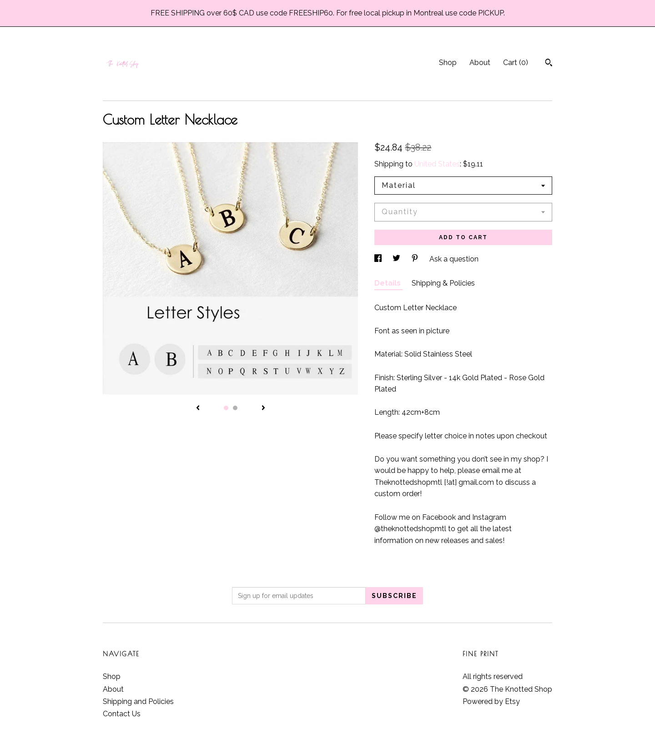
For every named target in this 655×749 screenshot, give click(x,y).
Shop (448, 62)
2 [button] (235, 408)
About (479, 62)
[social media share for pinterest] (415, 259)
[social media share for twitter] (397, 259)
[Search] (548, 64)
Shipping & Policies (443, 283)
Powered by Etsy (491, 701)
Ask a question (454, 259)
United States (437, 164)
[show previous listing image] (198, 408)
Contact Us (122, 713)
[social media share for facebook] (378, 259)
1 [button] (226, 408)
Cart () (515, 62)
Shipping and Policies (138, 701)
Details (388, 283)
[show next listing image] (263, 408)
